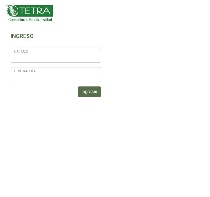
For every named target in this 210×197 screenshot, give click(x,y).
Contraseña (25, 71)
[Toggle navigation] (198, 13)
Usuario (21, 52)
